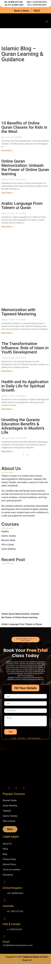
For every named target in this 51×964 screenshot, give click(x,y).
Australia (8, 906)
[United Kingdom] (5, 882)
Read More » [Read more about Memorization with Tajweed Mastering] (7, 333)
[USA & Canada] (5, 918)
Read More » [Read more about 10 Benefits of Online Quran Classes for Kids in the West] (7, 150)
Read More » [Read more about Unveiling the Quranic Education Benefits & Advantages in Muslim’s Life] (7, 451)
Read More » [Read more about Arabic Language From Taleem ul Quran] (7, 226)
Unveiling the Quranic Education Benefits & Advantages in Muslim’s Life (22, 426)
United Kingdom (12, 888)
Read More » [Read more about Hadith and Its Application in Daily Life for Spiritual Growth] (7, 409)
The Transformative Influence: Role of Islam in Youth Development (25, 347)
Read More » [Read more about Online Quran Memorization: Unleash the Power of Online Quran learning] (7, 192)
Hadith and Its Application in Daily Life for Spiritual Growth (25, 386)
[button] (46, 21)
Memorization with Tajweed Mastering (18, 311)
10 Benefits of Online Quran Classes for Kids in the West (24, 127)
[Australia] (5, 900)
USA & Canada (11, 924)
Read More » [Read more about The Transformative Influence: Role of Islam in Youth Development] (7, 371)
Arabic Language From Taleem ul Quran (22, 205)
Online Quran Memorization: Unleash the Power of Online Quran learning (25, 167)
